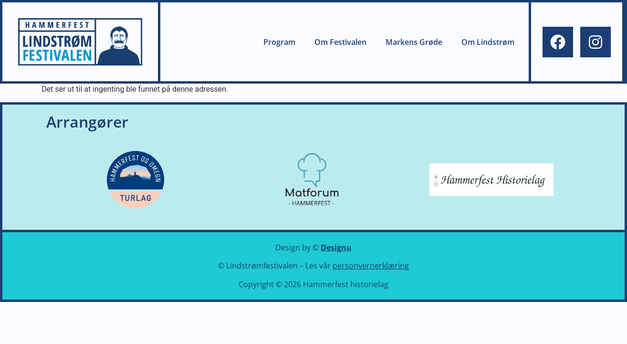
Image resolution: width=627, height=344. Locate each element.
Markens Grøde (414, 42)
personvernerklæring (371, 265)
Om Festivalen (340, 42)
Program (279, 42)
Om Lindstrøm (487, 42)
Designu (336, 247)
